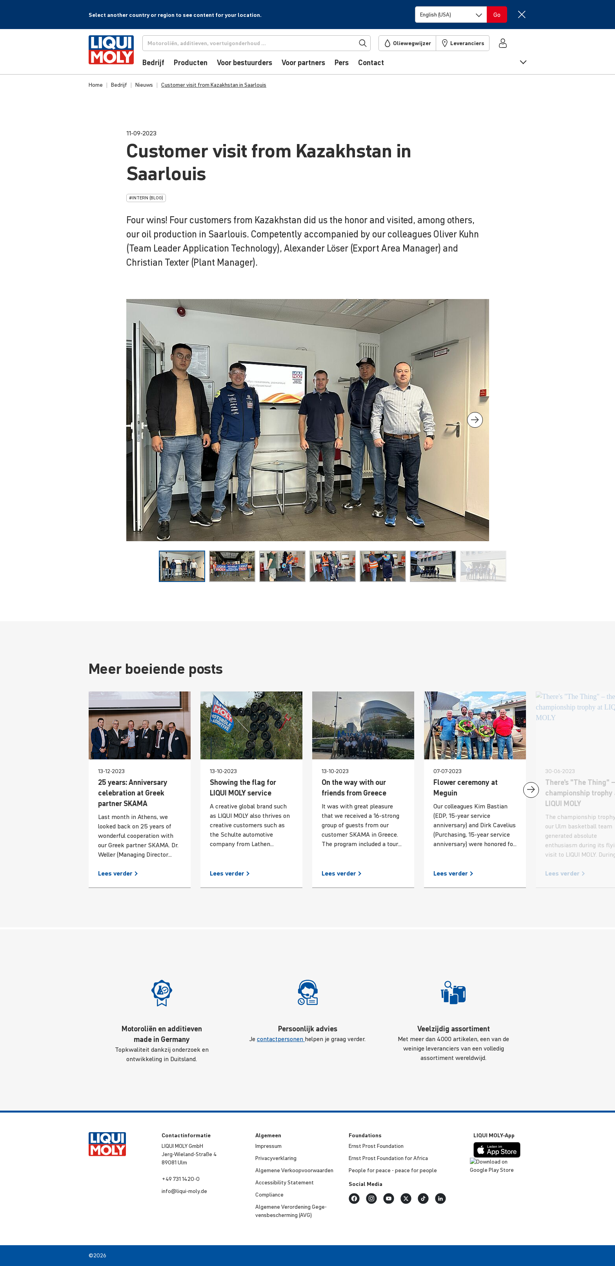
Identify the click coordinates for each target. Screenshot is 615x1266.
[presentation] (475, 420)
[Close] (521, 14)
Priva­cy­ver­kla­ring (276, 1158)
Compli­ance (269, 1195)
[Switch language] (451, 14)
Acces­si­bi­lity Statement (284, 1182)
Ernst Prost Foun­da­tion (376, 1146)
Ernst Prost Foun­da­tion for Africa (388, 1158)
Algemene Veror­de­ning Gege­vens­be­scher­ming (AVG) (291, 1211)
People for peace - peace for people (393, 1170)
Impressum (268, 1146)
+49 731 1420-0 (181, 1179)
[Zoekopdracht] (258, 43)
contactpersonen (281, 1038)
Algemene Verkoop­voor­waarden (294, 1170)
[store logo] (112, 53)
